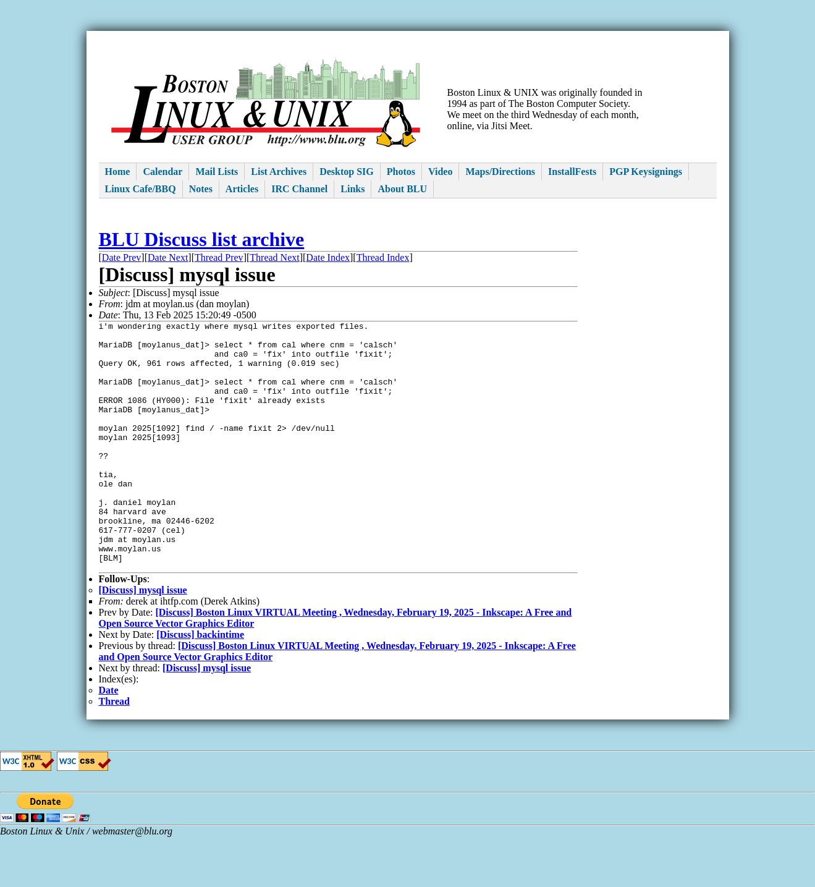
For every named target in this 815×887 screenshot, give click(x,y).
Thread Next (274, 257)
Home (117, 171)
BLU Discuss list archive (202, 239)
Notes (201, 189)
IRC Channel (299, 189)
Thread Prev (219, 257)
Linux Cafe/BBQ (140, 189)
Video (440, 171)
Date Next (168, 257)
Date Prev (121, 257)
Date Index (328, 257)
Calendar (162, 171)
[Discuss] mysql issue (143, 640)
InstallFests (572, 171)
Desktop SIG (346, 171)
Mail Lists (216, 171)
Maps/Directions (500, 171)
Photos (401, 171)
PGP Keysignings (645, 171)
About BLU (402, 189)
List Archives (278, 171)
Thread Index (383, 257)
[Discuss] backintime (200, 684)
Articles (242, 189)
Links (352, 189)
